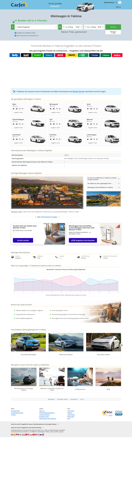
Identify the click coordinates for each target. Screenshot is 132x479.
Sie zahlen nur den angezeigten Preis (99, 183)
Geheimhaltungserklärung (46, 413)
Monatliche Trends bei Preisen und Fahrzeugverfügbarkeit (66, 269)
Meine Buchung (109, 2)
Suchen (113, 27)
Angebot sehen (18, 112)
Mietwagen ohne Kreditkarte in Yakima (100, 187)
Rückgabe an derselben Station (26, 33)
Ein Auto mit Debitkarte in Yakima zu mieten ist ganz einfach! (102, 178)
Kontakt (13, 415)
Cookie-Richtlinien (44, 415)
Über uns (42, 411)
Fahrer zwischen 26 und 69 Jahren (27, 35)
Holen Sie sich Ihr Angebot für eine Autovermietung (26, 427)
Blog (68, 418)
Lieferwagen (71, 415)
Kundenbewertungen (17, 413)
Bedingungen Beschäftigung (47, 418)
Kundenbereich (15, 411)
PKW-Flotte (70, 411)
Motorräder (70, 416)
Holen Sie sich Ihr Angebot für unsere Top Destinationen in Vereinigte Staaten (33, 424)
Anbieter (69, 413)
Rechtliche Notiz (44, 416)
